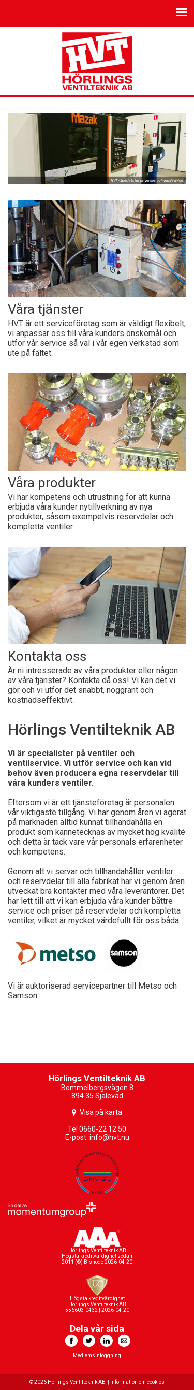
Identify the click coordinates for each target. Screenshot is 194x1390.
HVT (97, 61)
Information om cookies (137, 1382)
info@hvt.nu (109, 1137)
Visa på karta (101, 1112)
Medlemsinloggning (97, 1355)
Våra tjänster (45, 309)
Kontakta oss (47, 656)
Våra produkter (52, 482)
